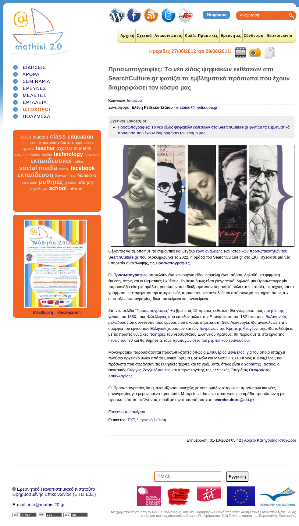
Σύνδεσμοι (254, 36)
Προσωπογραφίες (173, 263)
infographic (28, 143)
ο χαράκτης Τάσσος (258, 364)
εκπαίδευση (35, 174)
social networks (27, 155)
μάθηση (85, 182)
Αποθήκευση (69, 312)
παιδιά (47, 155)
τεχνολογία (38, 189)
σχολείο (64, 148)
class (58, 136)
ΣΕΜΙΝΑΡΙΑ (36, 81)
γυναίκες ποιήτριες (149, 334)
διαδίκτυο (86, 175)
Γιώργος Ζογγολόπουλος (149, 370)
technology (68, 154)
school (58, 188)
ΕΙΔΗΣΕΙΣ (34, 67)
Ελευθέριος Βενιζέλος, (226, 352)
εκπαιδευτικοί (51, 160)
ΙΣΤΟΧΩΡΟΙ (37, 109)
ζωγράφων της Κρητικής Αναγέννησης (233, 328)
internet (76, 188)
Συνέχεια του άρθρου (127, 411)
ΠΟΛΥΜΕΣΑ (37, 116)
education (80, 136)
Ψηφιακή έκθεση (151, 420)
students (82, 148)
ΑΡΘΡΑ (31, 74)
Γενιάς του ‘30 (121, 340)
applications (84, 143)
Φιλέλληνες (157, 316)
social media (38, 167)
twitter (78, 162)
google (25, 137)
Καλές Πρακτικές (201, 36)
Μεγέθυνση (43, 312)
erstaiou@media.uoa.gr (196, 107)
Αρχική (127, 36)
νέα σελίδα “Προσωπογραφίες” (142, 310)
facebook (83, 168)
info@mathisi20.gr (46, 504)
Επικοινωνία (280, 36)
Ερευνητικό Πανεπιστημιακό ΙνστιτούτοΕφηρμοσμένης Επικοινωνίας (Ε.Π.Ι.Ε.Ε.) (54, 491)
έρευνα (28, 148)
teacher (45, 148)
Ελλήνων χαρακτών (167, 328)
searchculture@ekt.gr (233, 399)
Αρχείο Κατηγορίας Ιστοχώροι (270, 440)
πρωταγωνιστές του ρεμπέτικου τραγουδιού (211, 340)
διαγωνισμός (65, 176)
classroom (28, 183)
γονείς (64, 169)
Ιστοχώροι (134, 100)
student (40, 137)
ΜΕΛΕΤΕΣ (35, 95)
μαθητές (51, 181)
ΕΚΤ (131, 420)
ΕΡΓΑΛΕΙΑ (35, 102)
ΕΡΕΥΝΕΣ (34, 88)
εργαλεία (92, 155)
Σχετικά (144, 36)
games (70, 183)
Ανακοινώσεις (168, 36)
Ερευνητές (231, 36)
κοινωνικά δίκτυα (56, 142)
